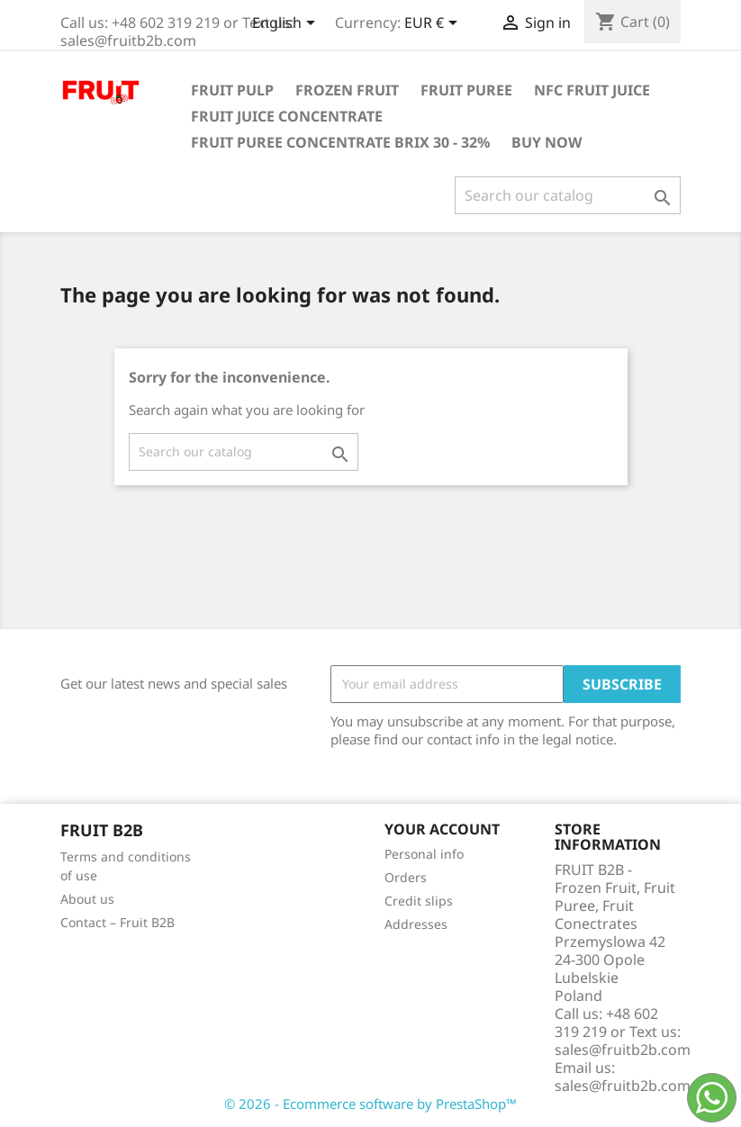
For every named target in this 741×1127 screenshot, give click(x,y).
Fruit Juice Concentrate (287, 116)
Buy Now (546, 142)
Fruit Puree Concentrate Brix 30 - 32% (340, 142)
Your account (442, 829)
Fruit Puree (466, 90)
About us (87, 898)
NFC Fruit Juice (592, 90)
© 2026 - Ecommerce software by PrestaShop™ (370, 1104)
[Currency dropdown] (434, 24)
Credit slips (418, 900)
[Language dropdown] (286, 24)
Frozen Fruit (347, 90)
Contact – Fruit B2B (117, 922)
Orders (405, 877)
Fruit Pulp (232, 90)
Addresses (415, 924)
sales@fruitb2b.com (623, 1085)
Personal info (424, 853)
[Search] (568, 195)
